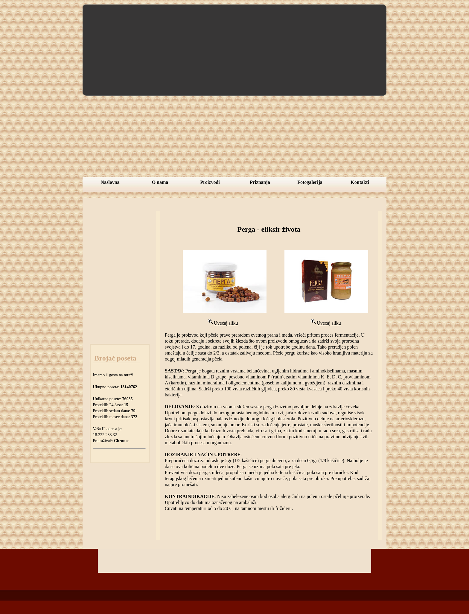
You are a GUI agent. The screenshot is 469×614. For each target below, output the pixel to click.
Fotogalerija (309, 182)
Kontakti (360, 182)
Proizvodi (210, 182)
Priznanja (260, 182)
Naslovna (109, 182)
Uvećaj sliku (222, 323)
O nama (160, 182)
